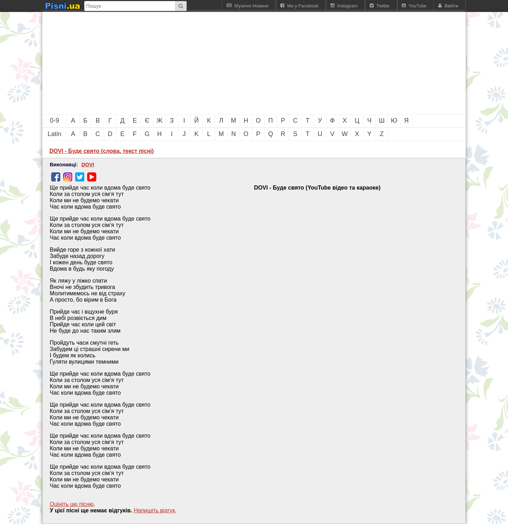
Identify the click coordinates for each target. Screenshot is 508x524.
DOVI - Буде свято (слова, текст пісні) (101, 151)
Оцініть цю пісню (71, 504)
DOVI (87, 164)
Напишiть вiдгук (154, 510)
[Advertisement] (215, 63)
